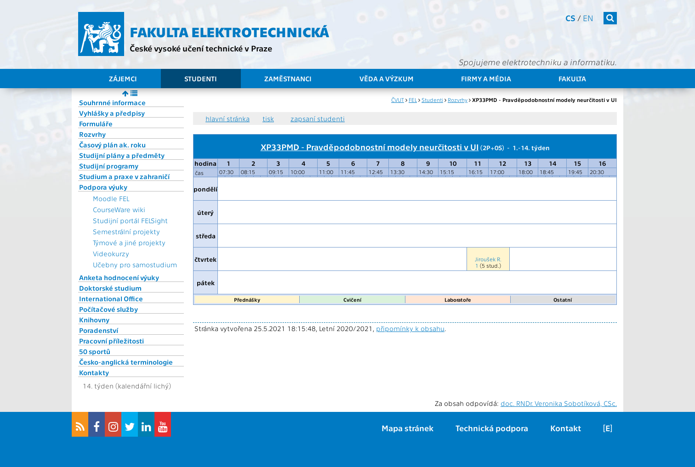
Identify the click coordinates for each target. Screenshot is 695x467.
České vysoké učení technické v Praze (201, 48)
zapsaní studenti (318, 118)
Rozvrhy (92, 134)
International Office (111, 298)
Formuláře (96, 123)
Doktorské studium (110, 288)
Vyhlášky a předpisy (112, 113)
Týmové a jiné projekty (129, 242)
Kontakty (94, 372)
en (588, 18)
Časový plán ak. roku (112, 145)
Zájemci (123, 78)
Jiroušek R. (488, 259)
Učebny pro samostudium (135, 264)
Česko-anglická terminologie (126, 362)
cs (570, 18)
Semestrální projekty (126, 231)
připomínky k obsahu (410, 328)
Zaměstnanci (288, 78)
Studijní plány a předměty (122, 155)
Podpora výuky (103, 187)
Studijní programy (108, 166)
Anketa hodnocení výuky (119, 277)
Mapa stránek (407, 428)
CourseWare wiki (119, 209)
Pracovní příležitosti (111, 341)
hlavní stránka (227, 118)
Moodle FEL (111, 198)
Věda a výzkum (386, 78)
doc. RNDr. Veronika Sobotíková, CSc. (559, 403)
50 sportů (94, 351)
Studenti (200, 78)
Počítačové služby (108, 309)
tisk (268, 118)
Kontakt (565, 428)
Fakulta (572, 78)
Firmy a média (486, 78)
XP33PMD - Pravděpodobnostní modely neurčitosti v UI (370, 146)
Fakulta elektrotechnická (229, 31)
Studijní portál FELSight (130, 220)
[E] (607, 428)
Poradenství (98, 330)
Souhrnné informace (112, 102)
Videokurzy (111, 253)
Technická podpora (492, 428)
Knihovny (94, 319)
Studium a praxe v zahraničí (124, 176)
